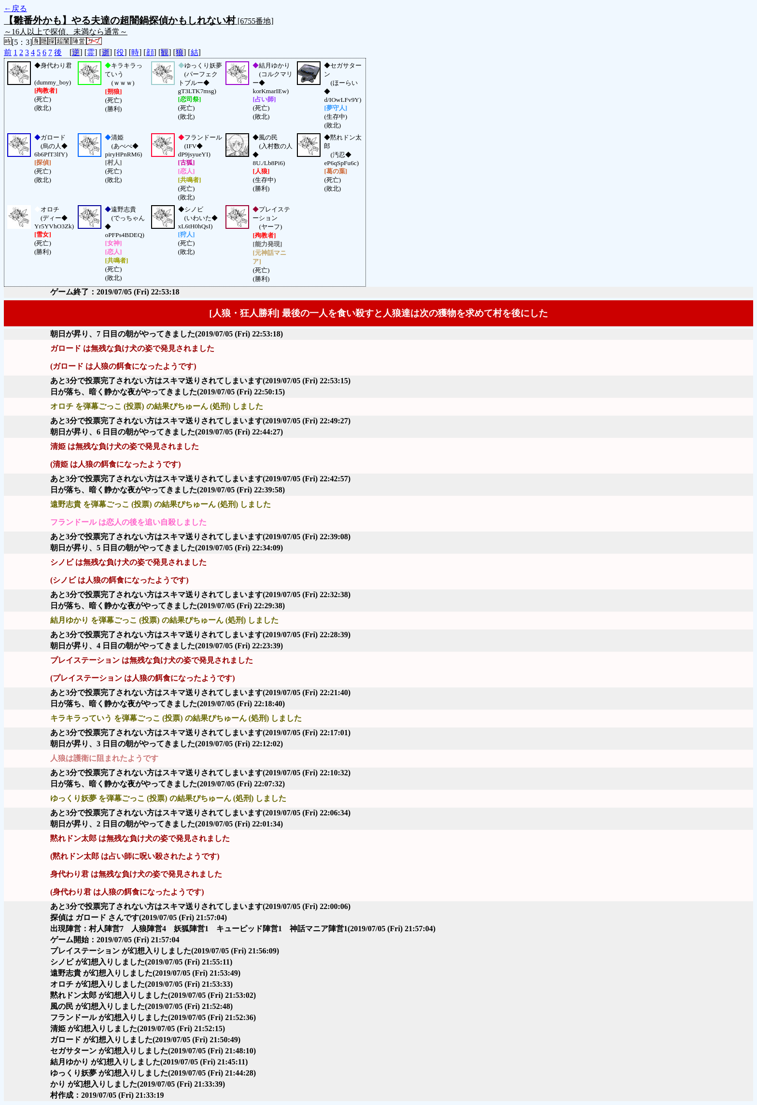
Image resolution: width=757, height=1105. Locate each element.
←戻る (15, 8)
